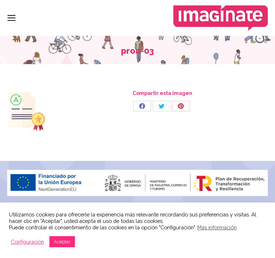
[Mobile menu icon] (11, 18)
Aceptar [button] (62, 241)
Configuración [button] (27, 242)
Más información (217, 227)
